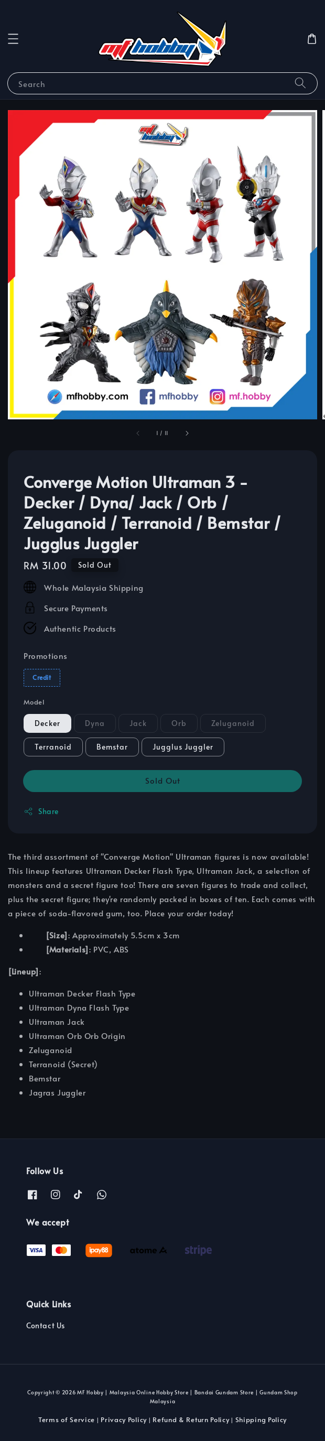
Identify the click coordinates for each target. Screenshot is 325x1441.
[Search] (300, 83)
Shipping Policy (261, 1419)
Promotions (46, 655)
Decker (47, 723)
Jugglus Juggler (183, 747)
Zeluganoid (233, 723)
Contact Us (45, 1325)
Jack (138, 723)
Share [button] (41, 811)
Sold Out (162, 780)
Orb (179, 723)
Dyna (95, 723)
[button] (13, 38)
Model (34, 702)
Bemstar (112, 747)
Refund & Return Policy (191, 1419)
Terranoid (53, 747)
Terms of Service (66, 1419)
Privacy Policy (124, 1419)
